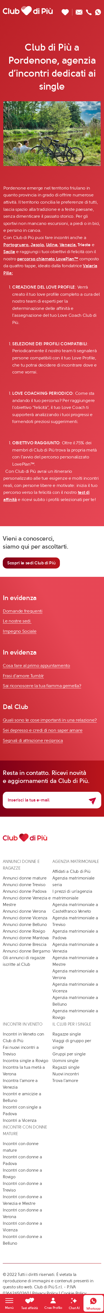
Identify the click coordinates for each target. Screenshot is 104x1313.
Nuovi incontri (65, 1073)
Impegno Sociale (20, 631)
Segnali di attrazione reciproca (33, 740)
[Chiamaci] (89, 10)
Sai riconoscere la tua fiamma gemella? (42, 685)
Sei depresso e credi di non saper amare (42, 730)
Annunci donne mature (25, 878)
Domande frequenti (22, 611)
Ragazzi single (65, 1067)
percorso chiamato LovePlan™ (47, 258)
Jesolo (37, 244)
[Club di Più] (28, 10)
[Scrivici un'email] (79, 10)
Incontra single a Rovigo (25, 1060)
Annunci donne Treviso (24, 884)
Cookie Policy (74, 1293)
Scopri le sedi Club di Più (31, 562)
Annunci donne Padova (25, 891)
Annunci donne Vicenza (25, 917)
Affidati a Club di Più (71, 871)
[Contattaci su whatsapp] (98, 10)
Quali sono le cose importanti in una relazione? (50, 720)
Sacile (9, 251)
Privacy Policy (45, 1293)
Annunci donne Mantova (26, 937)
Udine (52, 244)
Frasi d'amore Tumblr (23, 675)
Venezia (68, 244)
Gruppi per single (68, 1054)
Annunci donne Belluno (25, 924)
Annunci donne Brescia (24, 944)
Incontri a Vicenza (20, 1120)
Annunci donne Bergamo (26, 951)
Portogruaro (16, 244)
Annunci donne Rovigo (24, 931)
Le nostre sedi (17, 621)
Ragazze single (66, 1034)
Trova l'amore (65, 1080)
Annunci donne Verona (24, 911)
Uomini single (65, 1060)
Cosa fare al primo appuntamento (36, 665)
